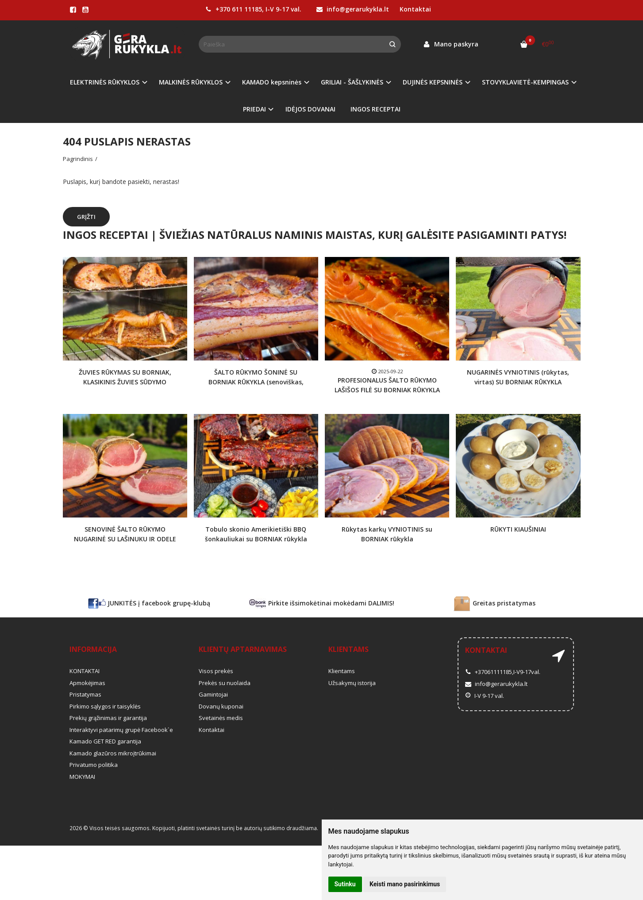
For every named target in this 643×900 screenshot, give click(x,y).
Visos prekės (216, 671)
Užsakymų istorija (352, 683)
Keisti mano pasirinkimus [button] (405, 884)
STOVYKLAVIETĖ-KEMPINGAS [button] (525, 82)
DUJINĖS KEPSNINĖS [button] (432, 82)
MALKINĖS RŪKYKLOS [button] (191, 82)
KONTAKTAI (84, 671)
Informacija (93, 649)
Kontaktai (415, 9)
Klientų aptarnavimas (243, 649)
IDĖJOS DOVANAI (310, 109)
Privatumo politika (93, 765)
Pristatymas (85, 694)
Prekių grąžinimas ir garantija (108, 718)
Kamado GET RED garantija (105, 741)
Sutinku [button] (345, 884)
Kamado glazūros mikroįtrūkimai (112, 753)
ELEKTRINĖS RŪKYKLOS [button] (104, 82)
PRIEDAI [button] (254, 109)
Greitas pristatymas (494, 604)
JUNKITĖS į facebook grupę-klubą (149, 604)
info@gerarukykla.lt (352, 9)
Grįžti (86, 217)
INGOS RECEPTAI (375, 109)
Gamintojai (213, 694)
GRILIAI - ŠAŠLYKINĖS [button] (352, 82)
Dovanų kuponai (221, 706)
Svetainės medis (221, 718)
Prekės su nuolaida (224, 683)
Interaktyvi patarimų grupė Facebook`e (121, 730)
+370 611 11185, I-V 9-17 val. (253, 9)
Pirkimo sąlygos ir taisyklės (105, 706)
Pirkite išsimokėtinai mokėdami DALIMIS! (321, 604)
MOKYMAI (82, 777)
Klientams (348, 649)
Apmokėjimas (87, 683)
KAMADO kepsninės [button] (271, 82)
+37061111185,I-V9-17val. (502, 672)
